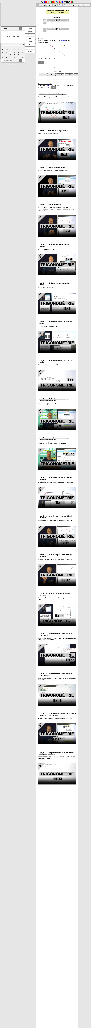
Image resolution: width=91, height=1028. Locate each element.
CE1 (41, 5)
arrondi (63, 40)
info (48, 85)
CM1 (50, 5)
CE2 (45, 5)
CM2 (55, 5)
